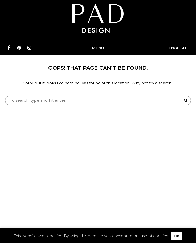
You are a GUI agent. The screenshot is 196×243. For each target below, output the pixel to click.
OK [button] (176, 236)
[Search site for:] (98, 100)
